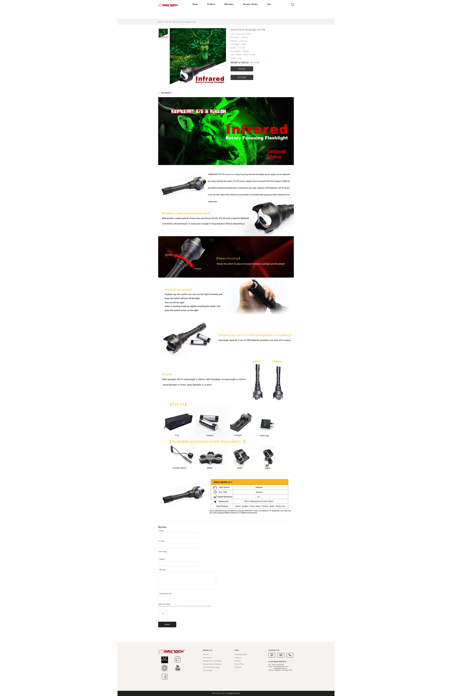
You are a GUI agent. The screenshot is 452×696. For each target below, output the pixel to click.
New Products (207, 658)
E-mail (161, 541)
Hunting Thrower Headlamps (212, 664)
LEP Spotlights (208, 670)
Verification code (165, 594)
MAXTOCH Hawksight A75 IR (184, 22)
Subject (161, 559)
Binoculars (223, 15)
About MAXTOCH (241, 654)
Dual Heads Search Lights (211, 667)
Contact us (238, 658)
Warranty (237, 661)
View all (168, 22)
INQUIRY (242, 69)
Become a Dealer (245, 15)
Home (188, 15)
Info (264, 15)
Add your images (184, 605)
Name (161, 531)
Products (205, 15)
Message (162, 570)
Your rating (162, 551)
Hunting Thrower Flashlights (212, 661)
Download (238, 667)
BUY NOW (242, 77)
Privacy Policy (239, 664)
